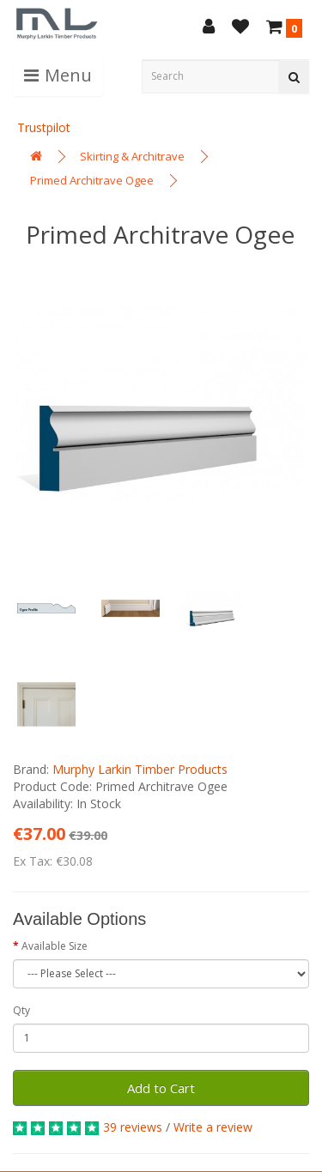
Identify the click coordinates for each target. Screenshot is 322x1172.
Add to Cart (161, 1087)
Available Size (54, 946)
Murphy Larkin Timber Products (140, 769)
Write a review (212, 1127)
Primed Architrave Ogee (92, 180)
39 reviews (132, 1127)
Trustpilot (43, 127)
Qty (21, 1010)
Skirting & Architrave (132, 156)
